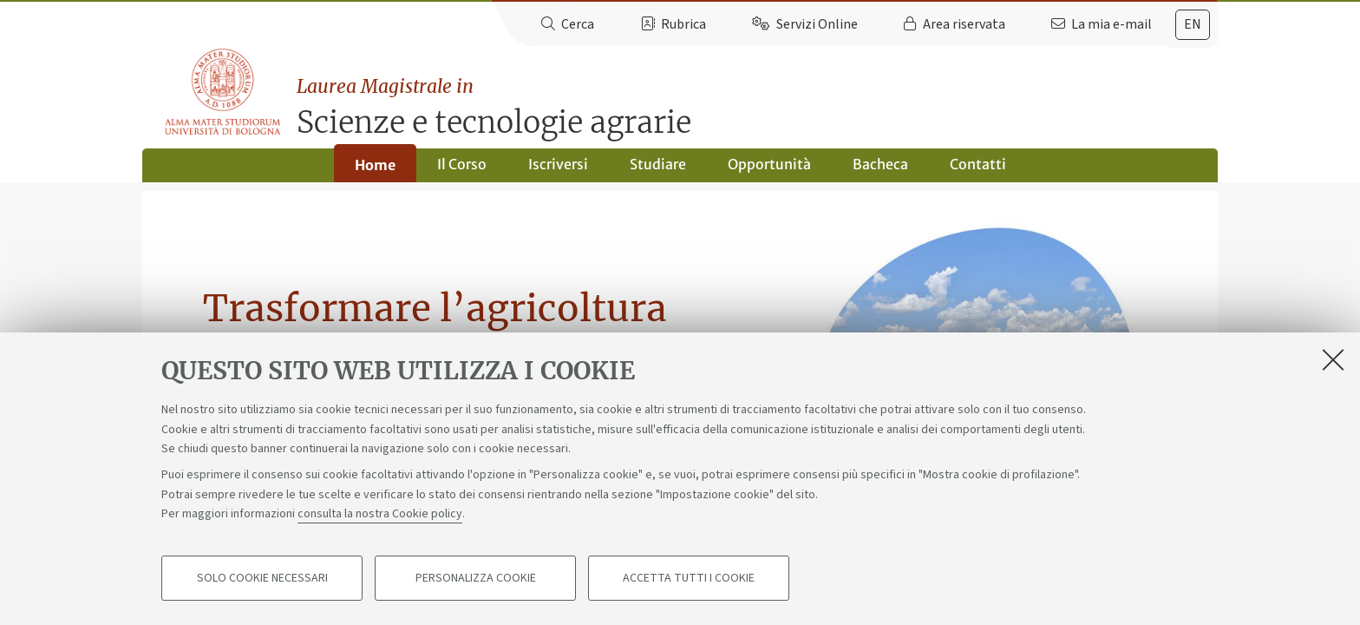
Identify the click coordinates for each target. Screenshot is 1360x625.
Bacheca (880, 170)
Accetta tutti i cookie (689, 578)
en (1192, 24)
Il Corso (462, 170)
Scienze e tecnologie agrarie (760, 100)
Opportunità (769, 170)
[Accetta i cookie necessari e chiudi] (1333, 359)
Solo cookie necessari (262, 578)
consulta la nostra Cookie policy (380, 514)
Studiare (658, 170)
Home (375, 171)
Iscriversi (558, 170)
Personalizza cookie (475, 578)
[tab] (1192, 25)
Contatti (978, 170)
